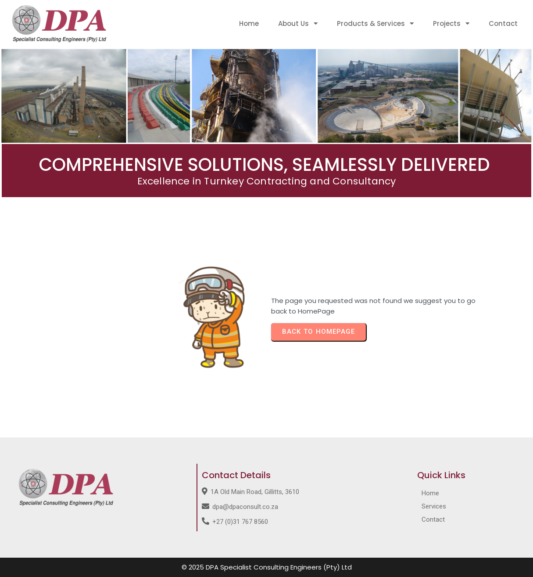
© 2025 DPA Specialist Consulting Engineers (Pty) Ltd (267, 567)
